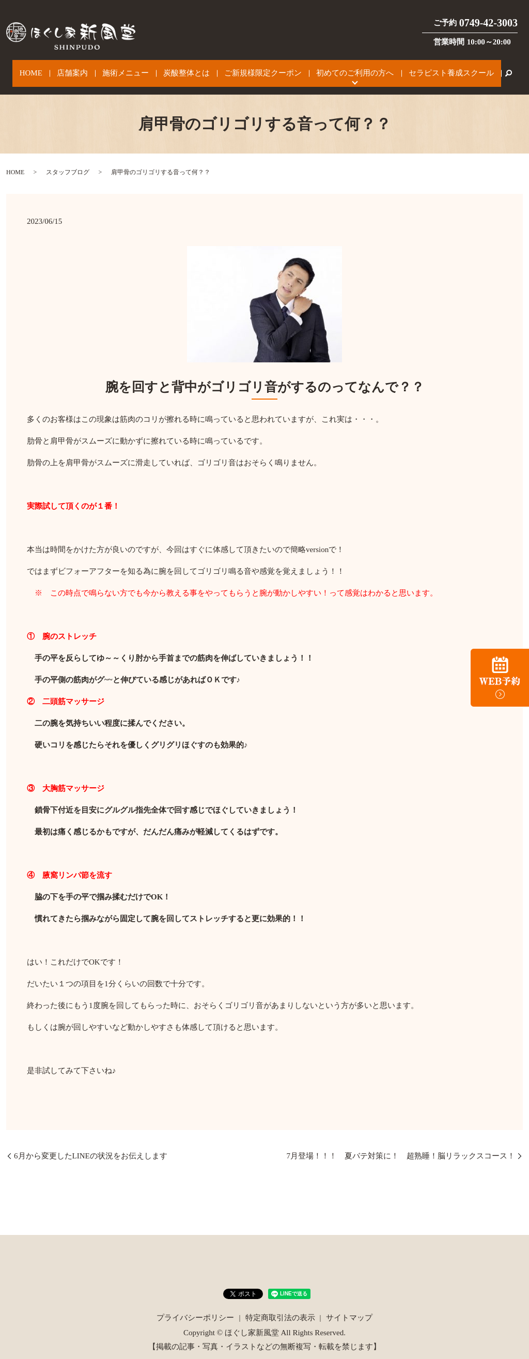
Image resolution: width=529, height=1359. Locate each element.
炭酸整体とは (185, 68)
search (480, 68)
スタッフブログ (67, 161)
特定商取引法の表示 (280, 1307)
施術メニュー (131, 68)
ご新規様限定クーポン (254, 68)
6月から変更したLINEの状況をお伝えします (90, 1145)
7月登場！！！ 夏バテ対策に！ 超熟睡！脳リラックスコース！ (401, 1145)
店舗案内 (85, 68)
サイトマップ (349, 1307)
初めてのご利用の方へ (338, 68)
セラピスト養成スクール (427, 68)
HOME (52, 68)
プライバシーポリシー (195, 1307)
